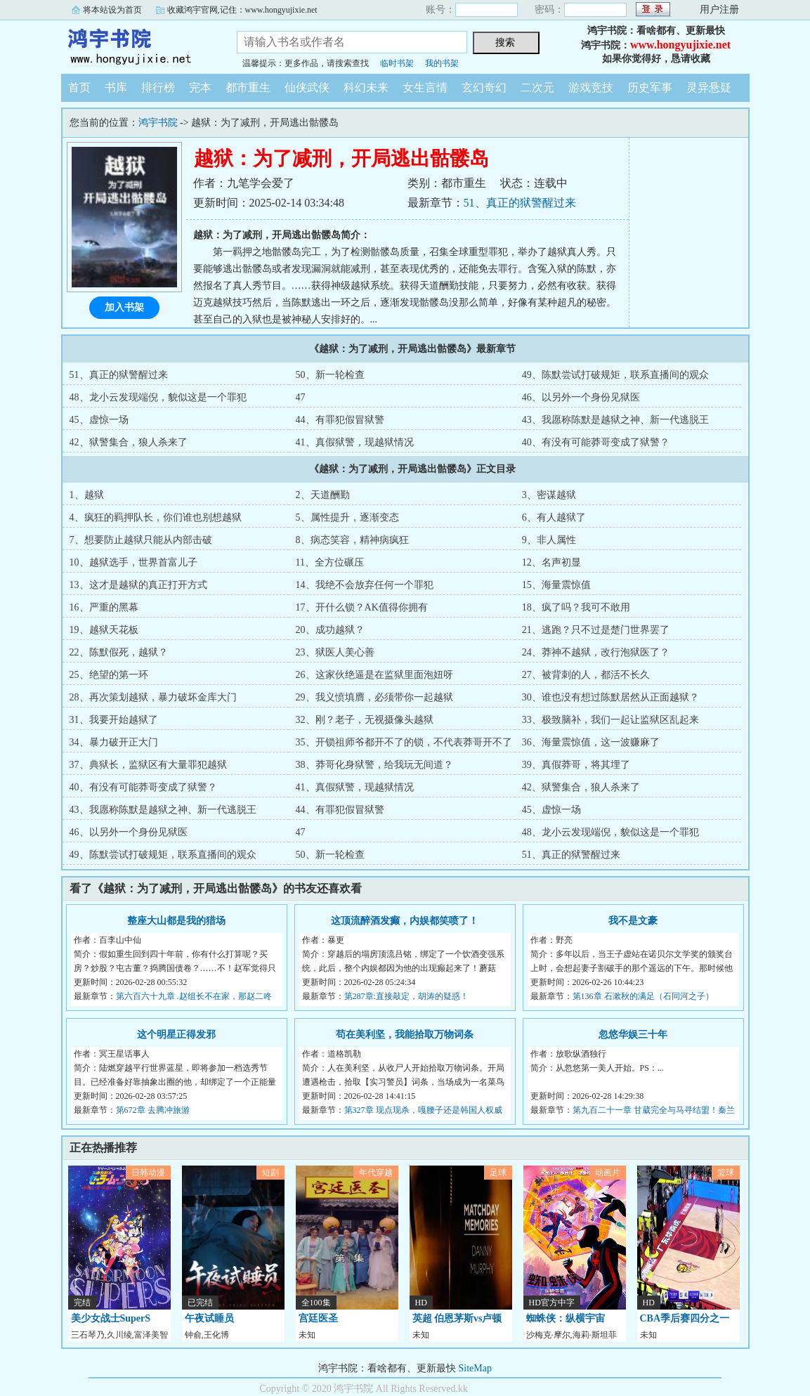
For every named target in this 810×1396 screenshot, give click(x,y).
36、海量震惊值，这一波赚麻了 (591, 742)
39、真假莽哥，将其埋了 (576, 764)
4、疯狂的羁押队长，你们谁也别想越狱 (156, 517)
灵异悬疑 (708, 87)
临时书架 (397, 63)
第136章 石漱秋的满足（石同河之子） (643, 996)
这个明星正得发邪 (176, 1034)
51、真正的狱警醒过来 (520, 203)
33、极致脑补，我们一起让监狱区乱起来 (610, 720)
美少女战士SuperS (111, 1318)
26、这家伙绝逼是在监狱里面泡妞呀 (374, 675)
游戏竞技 (590, 87)
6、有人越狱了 (554, 517)
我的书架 (442, 63)
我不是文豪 (633, 920)
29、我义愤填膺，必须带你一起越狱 (374, 697)
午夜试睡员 (209, 1318)
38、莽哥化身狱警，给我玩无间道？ (374, 764)
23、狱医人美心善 (335, 652)
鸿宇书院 (138, 45)
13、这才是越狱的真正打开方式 (138, 585)
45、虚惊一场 (99, 420)
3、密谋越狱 (549, 495)
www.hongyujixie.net (680, 45)
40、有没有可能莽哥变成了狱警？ (595, 442)
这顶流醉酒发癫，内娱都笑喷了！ (404, 920)
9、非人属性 (549, 540)
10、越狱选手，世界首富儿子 (133, 562)
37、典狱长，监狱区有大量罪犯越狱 (148, 764)
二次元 (537, 87)
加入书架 (124, 307)
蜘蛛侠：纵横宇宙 (565, 1318)
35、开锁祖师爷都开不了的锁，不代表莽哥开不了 (404, 742)
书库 (116, 87)
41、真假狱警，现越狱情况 (355, 442)
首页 (79, 87)
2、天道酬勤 (323, 495)
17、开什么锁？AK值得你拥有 (362, 607)
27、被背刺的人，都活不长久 (586, 675)
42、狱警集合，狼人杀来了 (129, 442)
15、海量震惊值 (556, 585)
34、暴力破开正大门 (114, 742)
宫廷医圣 (318, 1318)
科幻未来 (366, 87)
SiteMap (475, 1368)
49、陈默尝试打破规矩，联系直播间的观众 (615, 375)
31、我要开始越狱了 (114, 720)
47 (301, 397)
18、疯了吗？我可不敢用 (576, 607)
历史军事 (649, 87)
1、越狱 (87, 495)
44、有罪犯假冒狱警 (340, 420)
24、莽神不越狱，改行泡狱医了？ (595, 652)
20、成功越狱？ (330, 630)
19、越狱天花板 (104, 630)
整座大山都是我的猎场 (176, 920)
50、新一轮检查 (330, 375)
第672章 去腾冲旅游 (153, 1110)
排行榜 (158, 87)
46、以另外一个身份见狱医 (581, 397)
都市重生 (248, 87)
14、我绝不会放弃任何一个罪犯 (364, 585)
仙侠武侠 (307, 87)
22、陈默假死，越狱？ (119, 652)
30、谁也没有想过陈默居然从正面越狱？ (610, 697)
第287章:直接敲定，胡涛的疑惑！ (406, 996)
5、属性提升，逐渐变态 (347, 517)
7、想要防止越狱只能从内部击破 (141, 540)
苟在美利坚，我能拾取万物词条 (404, 1034)
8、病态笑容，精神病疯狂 (352, 540)
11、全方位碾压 (330, 562)
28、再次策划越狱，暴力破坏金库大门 (153, 697)
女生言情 (425, 87)
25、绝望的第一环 (109, 675)
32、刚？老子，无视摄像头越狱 (364, 720)
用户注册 (719, 9)
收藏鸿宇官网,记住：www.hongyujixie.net (242, 10)
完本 (200, 87)
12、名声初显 (551, 562)
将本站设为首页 (112, 10)
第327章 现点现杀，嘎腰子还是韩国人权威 (423, 1110)
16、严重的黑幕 (104, 607)
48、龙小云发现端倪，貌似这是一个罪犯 (158, 397)
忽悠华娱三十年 (633, 1034)
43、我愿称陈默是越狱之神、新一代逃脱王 (615, 420)
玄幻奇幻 (484, 87)
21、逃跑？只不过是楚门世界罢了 (595, 630)
